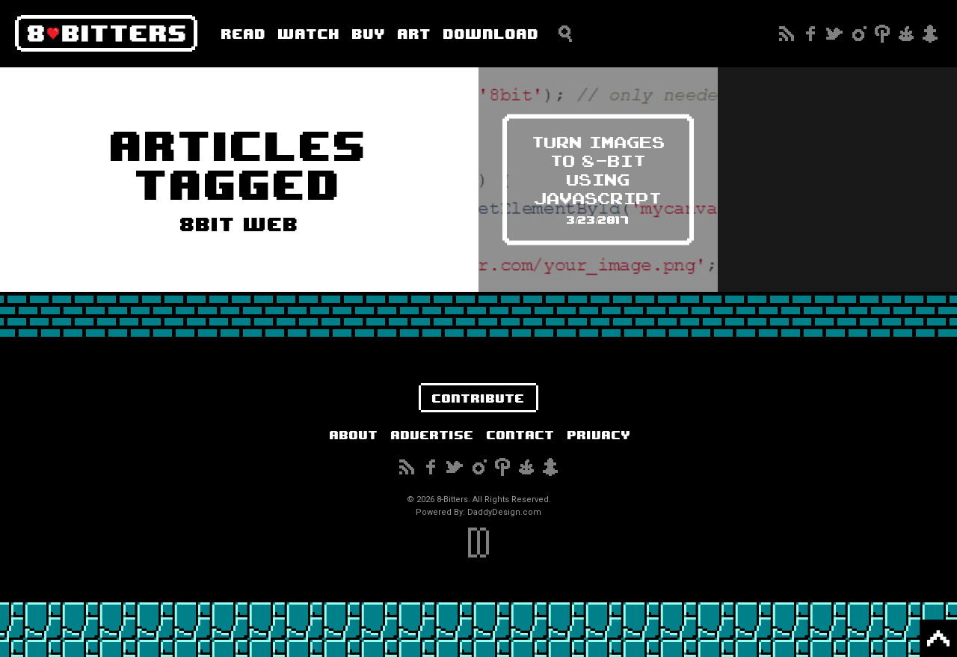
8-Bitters (106, 33)
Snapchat (930, 33)
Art (414, 33)
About (354, 434)
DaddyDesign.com (504, 512)
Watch (309, 33)
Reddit (906, 33)
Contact (521, 434)
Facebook (810, 33)
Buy (369, 33)
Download (491, 33)
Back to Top (938, 638)
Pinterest (882, 33)
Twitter (834, 33)
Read (243, 33)
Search (565, 33)
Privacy (599, 434)
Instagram (858, 33)
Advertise (432, 434)
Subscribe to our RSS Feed (786, 33)
